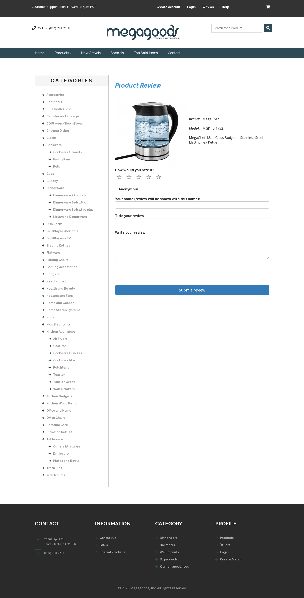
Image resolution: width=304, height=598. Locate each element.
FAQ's (104, 545)
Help (225, 7)
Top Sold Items (146, 53)
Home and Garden (58, 303)
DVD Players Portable (60, 231)
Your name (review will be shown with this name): (157, 199)
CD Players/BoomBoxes (62, 123)
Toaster (57, 374)
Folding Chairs (55, 260)
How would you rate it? (134, 170)
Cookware (52, 145)
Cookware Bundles (65, 353)
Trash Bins (52, 468)
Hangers (50, 274)
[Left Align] (268, 28)
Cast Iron (57, 346)
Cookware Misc (62, 360)
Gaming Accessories (59, 267)
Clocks (49, 138)
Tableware (52, 439)
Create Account (168, 7)
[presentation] (147, 272)
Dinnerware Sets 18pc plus (71, 209)
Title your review (129, 215)
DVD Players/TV (56, 238)
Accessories (53, 94)
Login (191, 7)
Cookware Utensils (65, 152)
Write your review (130, 232)
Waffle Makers (62, 389)
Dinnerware (53, 188)
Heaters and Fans (57, 295)
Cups (48, 173)
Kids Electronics (56, 324)
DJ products (169, 559)
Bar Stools (52, 102)
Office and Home (56, 410)
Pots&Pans (59, 367)
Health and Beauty (58, 288)
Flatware (51, 252)
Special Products (112, 552)
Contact (174, 53)
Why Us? (208, 7)
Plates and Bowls (64, 460)
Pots (54, 166)
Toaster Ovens (62, 382)
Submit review (192, 290)
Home (40, 53)
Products (63, 53)
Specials (117, 53)
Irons (48, 317)
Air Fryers (58, 338)
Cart (225, 545)
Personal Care (55, 425)
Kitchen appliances (174, 566)
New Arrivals (91, 53)
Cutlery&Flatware (64, 446)
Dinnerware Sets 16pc (67, 202)
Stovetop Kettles (57, 432)
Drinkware (59, 453)
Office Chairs (53, 417)
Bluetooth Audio (56, 109)
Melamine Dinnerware (68, 216)
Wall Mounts (53, 475)
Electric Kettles (56, 245)
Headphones (54, 281)
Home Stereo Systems (61, 310)
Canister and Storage (60, 116)
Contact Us (108, 538)
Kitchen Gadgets (57, 396)
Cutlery (50, 181)
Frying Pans (60, 159)
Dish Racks (52, 224)
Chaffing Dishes (55, 130)
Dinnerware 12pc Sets (67, 195)
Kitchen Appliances (58, 331)
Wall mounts (169, 552)
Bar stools (167, 545)
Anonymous (128, 189)
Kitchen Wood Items (59, 403)
